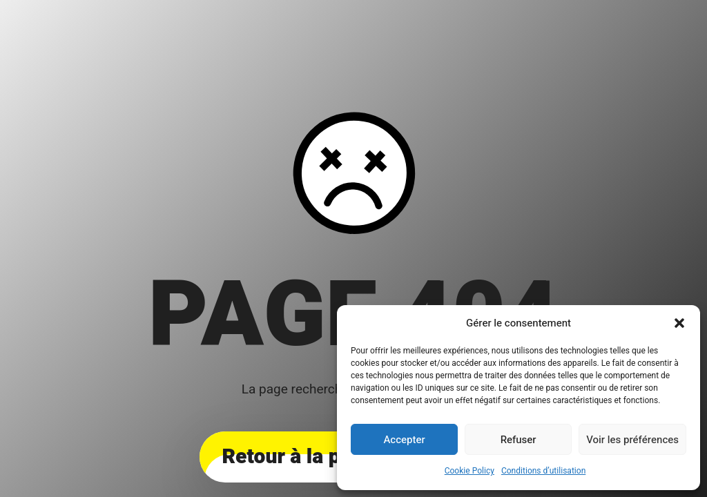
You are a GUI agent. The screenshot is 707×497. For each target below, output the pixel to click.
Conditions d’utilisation (543, 471)
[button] (679, 323)
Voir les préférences (632, 439)
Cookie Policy (469, 471)
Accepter (404, 439)
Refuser (518, 439)
